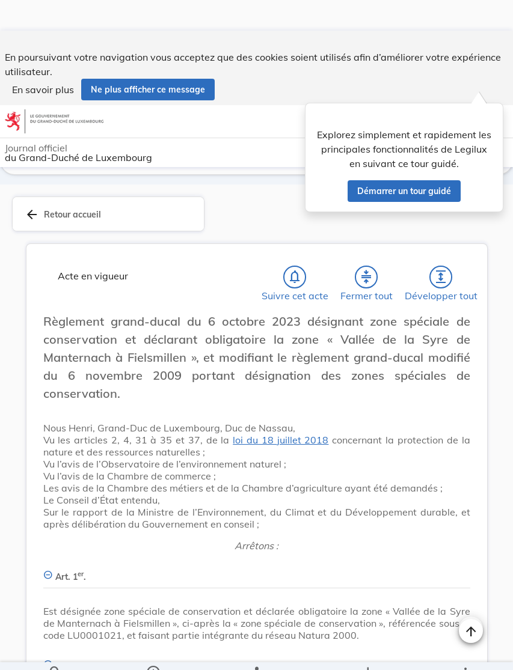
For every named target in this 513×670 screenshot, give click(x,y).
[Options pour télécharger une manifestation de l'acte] (368, 651)
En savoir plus (43, 59)
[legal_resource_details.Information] (152, 651)
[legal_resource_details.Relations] (256, 651)
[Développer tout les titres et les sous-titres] (440, 248)
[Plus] (465, 651)
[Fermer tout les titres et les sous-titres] (366, 248)
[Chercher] (55, 651)
